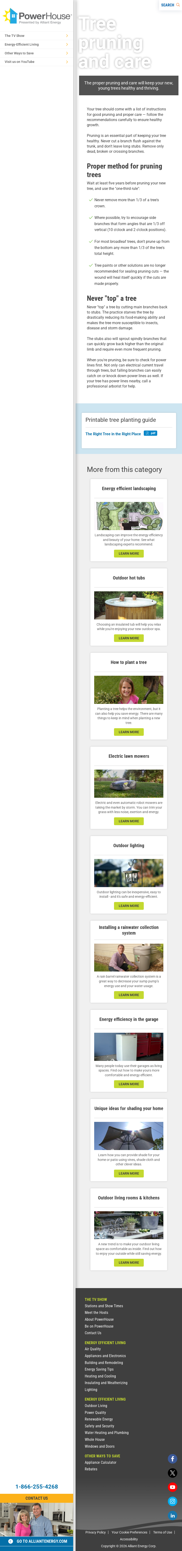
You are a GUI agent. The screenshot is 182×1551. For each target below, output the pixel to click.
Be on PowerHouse (99, 1326)
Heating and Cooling (100, 1376)
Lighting (91, 1389)
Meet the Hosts (96, 1312)
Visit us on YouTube (36, 62)
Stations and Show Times (104, 1306)
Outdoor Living (96, 1405)
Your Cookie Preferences (129, 1532)
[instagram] (172, 1501)
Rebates (91, 1469)
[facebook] (172, 1459)
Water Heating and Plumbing (107, 1432)
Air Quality (93, 1349)
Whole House (95, 1439)
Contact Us (93, 1333)
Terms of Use (162, 1532)
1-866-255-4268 (36, 1486)
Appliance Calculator (100, 1462)
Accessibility (129, 1539)
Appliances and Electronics (105, 1356)
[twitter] (172, 1473)
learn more (129, 553)
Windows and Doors (99, 1446)
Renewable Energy (99, 1419)
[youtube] (172, 1487)
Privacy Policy (95, 1532)
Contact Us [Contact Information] (36, 1498)
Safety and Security (99, 1426)
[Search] (170, 5)
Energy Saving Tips (99, 1369)
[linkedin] (172, 1515)
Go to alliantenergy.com (37, 1541)
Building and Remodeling (104, 1362)
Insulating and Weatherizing (106, 1383)
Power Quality (95, 1412)
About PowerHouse (99, 1319)
